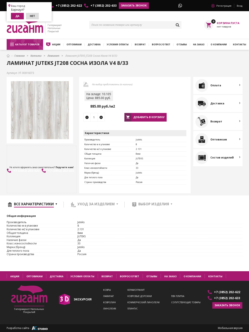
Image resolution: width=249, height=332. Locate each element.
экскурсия (83, 299)
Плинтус (132, 308)
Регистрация (223, 5)
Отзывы (182, 44)
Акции (56, 44)
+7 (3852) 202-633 (104, 6)
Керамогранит (136, 290)
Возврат (140, 44)
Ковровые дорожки (139, 296)
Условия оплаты (117, 44)
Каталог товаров (24, 44)
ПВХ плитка (177, 296)
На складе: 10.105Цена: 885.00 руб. (98, 96)
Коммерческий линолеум (143, 302)
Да (17, 16)
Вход (239, 5)
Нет (32, 16)
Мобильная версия (230, 328)
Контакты (215, 276)
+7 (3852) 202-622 (69, 6)
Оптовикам (73, 44)
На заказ (198, 44)
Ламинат (108, 296)
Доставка (94, 44)
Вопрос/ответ (161, 44)
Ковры (107, 290)
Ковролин (109, 302)
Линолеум (109, 308)
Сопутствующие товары (186, 302)
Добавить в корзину (148, 117)
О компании (219, 44)
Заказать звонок (134, 5)
